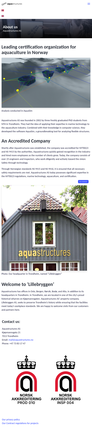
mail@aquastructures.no (21, 339)
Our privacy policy (11, 419)
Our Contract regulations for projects (20, 423)
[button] (88, 3)
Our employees (83, 181)
